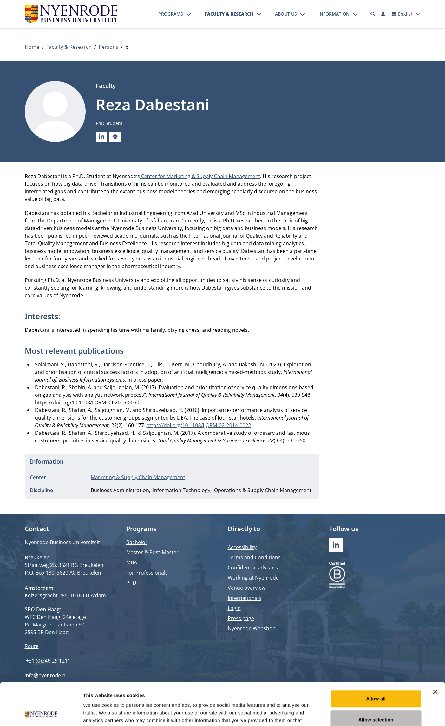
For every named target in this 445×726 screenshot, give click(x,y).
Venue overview (246, 587)
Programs (170, 14)
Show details (333, 713)
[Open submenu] (189, 14)
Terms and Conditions (254, 557)
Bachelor (136, 542)
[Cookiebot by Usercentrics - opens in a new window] (41, 713)
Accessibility (242, 547)
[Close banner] (435, 652)
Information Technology (181, 490)
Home (32, 46)
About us (286, 14)
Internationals (244, 597)
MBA (131, 562)
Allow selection (376, 679)
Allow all (376, 658)
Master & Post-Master (152, 552)
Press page (241, 618)
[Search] (373, 14)
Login (234, 608)
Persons (108, 46)
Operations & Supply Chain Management (262, 490)
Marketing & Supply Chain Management (138, 477)
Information (334, 14)
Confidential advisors (253, 567)
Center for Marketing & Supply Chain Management (200, 176)
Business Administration (120, 490)
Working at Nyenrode (253, 577)
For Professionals (147, 572)
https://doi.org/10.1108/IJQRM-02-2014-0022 (199, 425)
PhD (131, 582)
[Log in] (383, 14)
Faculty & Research (229, 14)
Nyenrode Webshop (252, 628)
